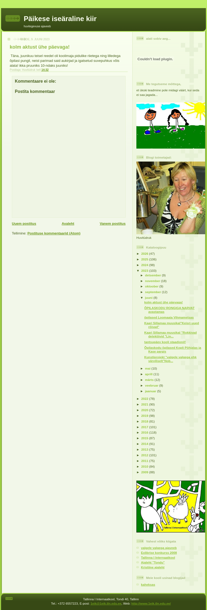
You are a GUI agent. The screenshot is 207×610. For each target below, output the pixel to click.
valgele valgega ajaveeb (159, 547)
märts (149, 379)
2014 (145, 443)
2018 (145, 421)
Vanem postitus (113, 224)
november (153, 281)
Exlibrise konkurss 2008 (159, 552)
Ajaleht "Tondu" (153, 562)
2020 (145, 410)
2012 (145, 455)
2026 (145, 253)
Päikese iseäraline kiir (60, 19)
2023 (145, 270)
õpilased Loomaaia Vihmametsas (169, 317)
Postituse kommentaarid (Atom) (53, 233)
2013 (145, 449)
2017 (145, 427)
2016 (145, 432)
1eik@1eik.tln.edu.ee (106, 603)
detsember (153, 275)
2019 (145, 415)
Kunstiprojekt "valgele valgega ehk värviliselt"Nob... (170, 359)
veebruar (152, 385)
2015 (145, 438)
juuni (149, 297)
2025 (145, 259)
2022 (145, 398)
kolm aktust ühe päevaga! (163, 302)
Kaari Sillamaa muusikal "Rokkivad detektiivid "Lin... (170, 334)
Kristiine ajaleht (152, 567)
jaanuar (151, 391)
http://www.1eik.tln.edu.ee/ (151, 603)
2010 (145, 466)
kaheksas (148, 584)
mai (148, 368)
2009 (145, 472)
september (153, 292)
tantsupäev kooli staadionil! (165, 342)
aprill (149, 374)
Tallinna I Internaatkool (158, 557)
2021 (145, 404)
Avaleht (68, 224)
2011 (145, 460)
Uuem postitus (24, 224)
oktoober (152, 286)
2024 (145, 265)
